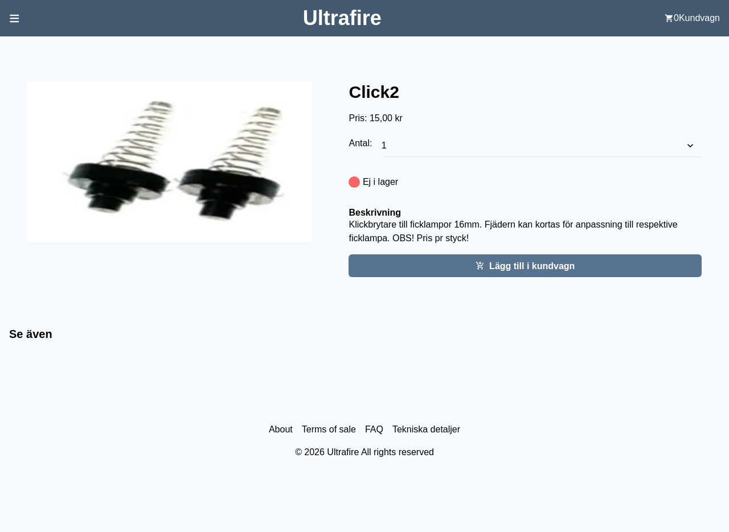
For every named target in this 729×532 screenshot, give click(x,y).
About (281, 429)
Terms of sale (329, 429)
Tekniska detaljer (426, 429)
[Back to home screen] (342, 18)
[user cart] (692, 18)
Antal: (361, 143)
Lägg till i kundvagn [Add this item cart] (525, 266)
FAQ (374, 429)
